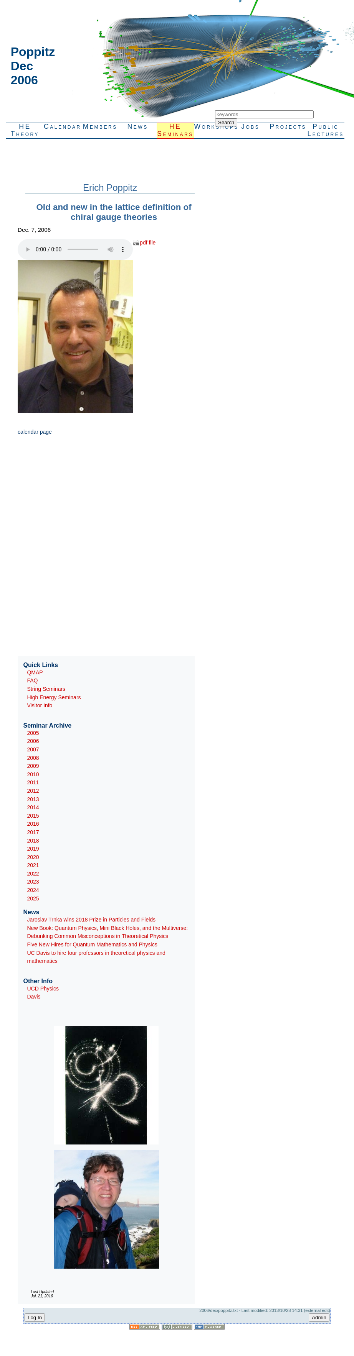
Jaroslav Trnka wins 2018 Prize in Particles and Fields (91, 920)
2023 (33, 882)
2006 (33, 741)
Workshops (213, 126)
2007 (33, 749)
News (137, 126)
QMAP (35, 672)
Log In (35, 1317)
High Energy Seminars (54, 697)
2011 (33, 782)
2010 (33, 774)
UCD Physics (42, 988)
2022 (33, 874)
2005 (33, 733)
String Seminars (46, 689)
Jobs (250, 126)
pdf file (147, 242)
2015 (33, 816)
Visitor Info (39, 705)
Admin (319, 1317)
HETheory (25, 130)
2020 (33, 857)
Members (100, 126)
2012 (33, 791)
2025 (33, 898)
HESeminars (175, 130)
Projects (288, 126)
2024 (33, 890)
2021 (33, 865)
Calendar (62, 126)
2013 (33, 799)
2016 (33, 824)
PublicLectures (325, 130)
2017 (33, 832)
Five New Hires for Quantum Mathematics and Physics (92, 944)
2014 (33, 807)
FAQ (32, 680)
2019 (33, 849)
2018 (33, 841)
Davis (33, 997)
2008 (33, 758)
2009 (33, 766)
